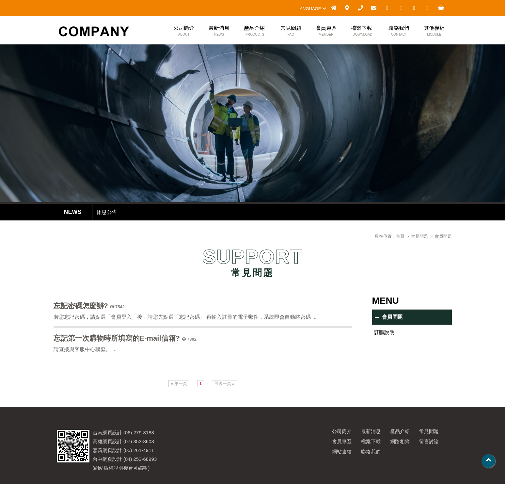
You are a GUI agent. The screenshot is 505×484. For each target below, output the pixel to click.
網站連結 (342, 451)
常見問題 (290, 31)
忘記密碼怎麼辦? (81, 306)
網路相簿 (400, 441)
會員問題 (443, 236)
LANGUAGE (311, 8)
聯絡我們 (398, 31)
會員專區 (326, 31)
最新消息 (219, 31)
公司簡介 (183, 31)
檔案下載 (361, 31)
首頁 (400, 236)
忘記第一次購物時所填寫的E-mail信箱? (117, 338)
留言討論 (429, 441)
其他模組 (434, 31)
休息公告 (106, 212)
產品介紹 (254, 31)
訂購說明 (384, 332)
